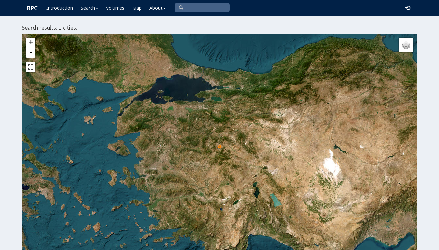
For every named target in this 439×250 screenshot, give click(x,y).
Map (137, 8)
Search (89, 8)
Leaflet (182, 242)
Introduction (59, 8)
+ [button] (31, 43)
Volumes (115, 8)
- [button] (31, 53)
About (157, 8)
